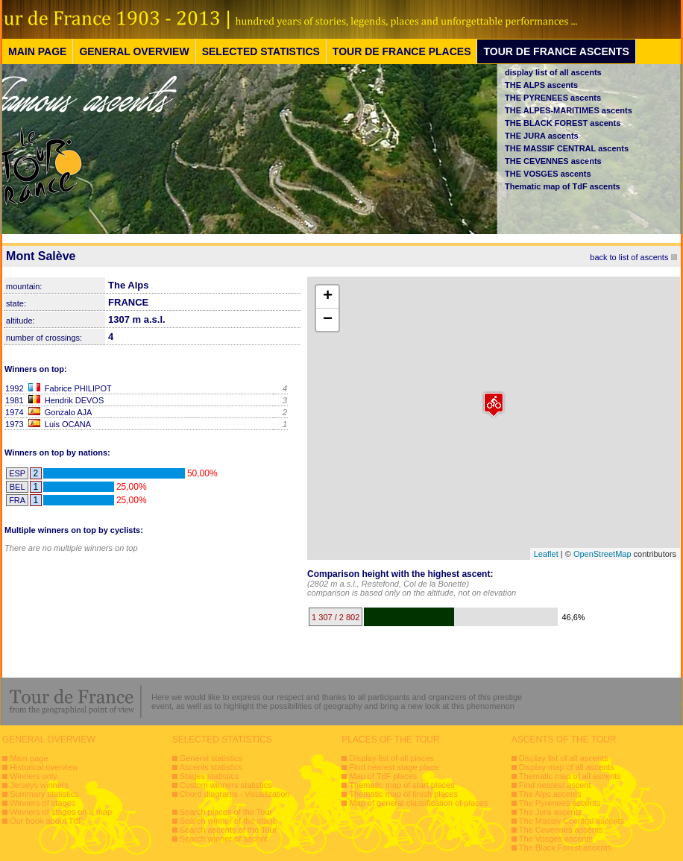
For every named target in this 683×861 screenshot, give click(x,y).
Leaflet (546, 553)
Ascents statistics (211, 767)
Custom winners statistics (226, 784)
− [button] (328, 320)
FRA (17, 500)
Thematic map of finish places (403, 793)
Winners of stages (42, 802)
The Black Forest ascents (565, 847)
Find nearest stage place (393, 767)
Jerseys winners (39, 784)
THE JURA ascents (542, 135)
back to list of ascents (629, 257)
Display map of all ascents (566, 767)
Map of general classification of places (418, 802)
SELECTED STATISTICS (261, 51)
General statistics (211, 758)
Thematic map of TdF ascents (562, 186)
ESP (17, 473)
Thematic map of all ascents (570, 776)
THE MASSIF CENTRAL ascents (567, 148)
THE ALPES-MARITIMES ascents (568, 110)
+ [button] (328, 297)
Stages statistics (209, 776)
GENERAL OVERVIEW (134, 51)
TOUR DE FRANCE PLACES (402, 51)
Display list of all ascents (563, 758)
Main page (29, 758)
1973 (14, 424)
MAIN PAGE (37, 51)
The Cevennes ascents (561, 829)
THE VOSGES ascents (548, 173)
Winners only (33, 776)
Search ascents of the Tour (228, 829)
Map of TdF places (383, 776)
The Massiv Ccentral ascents (571, 820)
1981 (14, 400)
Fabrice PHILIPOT (78, 388)
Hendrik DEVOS (74, 400)
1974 (14, 412)
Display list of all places (391, 758)
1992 (14, 388)
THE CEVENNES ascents (553, 161)
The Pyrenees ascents (559, 802)
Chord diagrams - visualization (235, 793)
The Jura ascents (550, 811)
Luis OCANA (68, 424)
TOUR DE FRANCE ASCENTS (556, 51)
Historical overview (44, 767)
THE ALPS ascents (541, 85)
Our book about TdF (46, 820)
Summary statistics (44, 793)
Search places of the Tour (226, 811)
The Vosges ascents (556, 838)
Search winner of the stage (228, 820)
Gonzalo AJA (68, 412)
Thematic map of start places (401, 784)
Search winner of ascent (224, 838)
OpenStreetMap (602, 553)
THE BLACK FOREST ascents (562, 123)
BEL (17, 486)
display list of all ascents (553, 72)
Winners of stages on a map (61, 811)
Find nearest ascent (555, 784)
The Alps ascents (550, 793)
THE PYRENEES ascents (553, 97)
